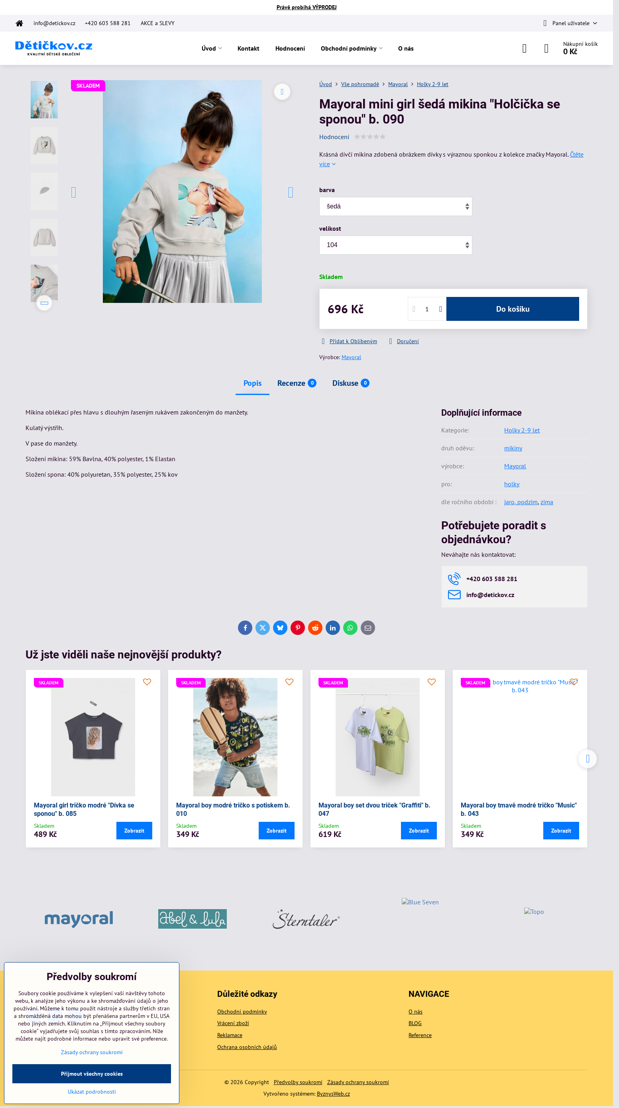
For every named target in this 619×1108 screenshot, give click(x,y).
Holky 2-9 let (522, 430)
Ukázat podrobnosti (92, 1091)
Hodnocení (334, 137)
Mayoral (351, 357)
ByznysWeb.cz (333, 1093)
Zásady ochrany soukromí (358, 1082)
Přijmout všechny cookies (92, 1073)
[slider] (370, 137)
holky (511, 484)
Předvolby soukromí (298, 1082)
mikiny (513, 448)
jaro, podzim (521, 502)
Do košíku (513, 309)
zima (546, 502)
